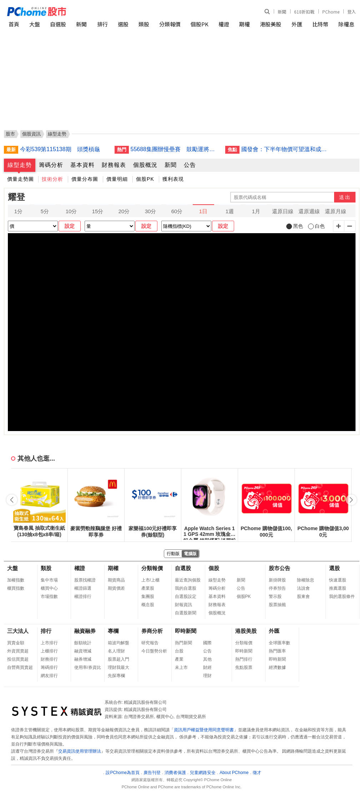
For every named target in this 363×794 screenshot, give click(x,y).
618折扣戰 (304, 12)
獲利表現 (173, 179)
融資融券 (85, 631)
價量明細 (117, 179)
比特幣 (320, 24)
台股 (179, 651)
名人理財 (116, 651)
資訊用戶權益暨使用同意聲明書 (204, 729)
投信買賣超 (18, 659)
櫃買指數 (15, 588)
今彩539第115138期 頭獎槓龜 (60, 149)
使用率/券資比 (87, 667)
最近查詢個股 (188, 580)
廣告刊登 (152, 772)
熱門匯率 (277, 651)
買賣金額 (15, 642)
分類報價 (170, 24)
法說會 (303, 588)
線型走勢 (19, 165)
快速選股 (337, 580)
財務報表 (114, 165)
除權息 (346, 24)
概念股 (147, 604)
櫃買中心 (49, 588)
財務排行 (49, 659)
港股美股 (270, 24)
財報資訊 (183, 604)
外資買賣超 (18, 651)
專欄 (113, 631)
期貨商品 (116, 580)
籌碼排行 (49, 667)
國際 (207, 642)
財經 (207, 667)
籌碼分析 (51, 165)
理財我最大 (118, 667)
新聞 (282, 12)
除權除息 (305, 580)
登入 (351, 12)
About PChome (234, 772)
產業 (179, 659)
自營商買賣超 (20, 667)
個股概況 (145, 165)
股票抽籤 (277, 604)
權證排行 (82, 596)
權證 (223, 24)
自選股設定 (185, 596)
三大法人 (18, 631)
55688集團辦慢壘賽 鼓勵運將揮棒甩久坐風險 (175, 149)
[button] (351, 500)
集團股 (147, 596)
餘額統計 (82, 642)
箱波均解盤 (118, 642)
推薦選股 (337, 588)
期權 (244, 24)
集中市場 (49, 580)
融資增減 (82, 651)
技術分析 (52, 179)
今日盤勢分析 (154, 651)
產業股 (147, 588)
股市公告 (279, 568)
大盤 (34, 24)
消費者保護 (175, 772)
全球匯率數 (279, 642)
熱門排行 (243, 659)
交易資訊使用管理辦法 (79, 751)
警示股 (275, 596)
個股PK (199, 24)
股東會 (303, 596)
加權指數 (15, 580)
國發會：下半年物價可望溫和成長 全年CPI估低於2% (286, 149)
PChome (330, 12)
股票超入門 (118, 659)
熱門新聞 (183, 642)
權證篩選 (82, 588)
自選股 (58, 24)
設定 (70, 226)
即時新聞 (185, 631)
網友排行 (49, 675)
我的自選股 (185, 588)
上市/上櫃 (150, 580)
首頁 (14, 24)
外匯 (297, 24)
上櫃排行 (49, 651)
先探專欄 (116, 675)
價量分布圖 (84, 179)
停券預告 (277, 588)
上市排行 (49, 642)
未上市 (181, 667)
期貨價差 (116, 588)
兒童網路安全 (203, 772)
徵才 (257, 772)
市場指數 (49, 596)
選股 (123, 24)
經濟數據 (277, 667)
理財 (207, 675)
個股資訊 (31, 134)
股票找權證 (85, 580)
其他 (207, 659)
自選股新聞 (185, 612)
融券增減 (82, 659)
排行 (102, 24)
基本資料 (82, 165)
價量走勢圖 (20, 179)
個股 (213, 568)
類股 (143, 24)
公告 (190, 165)
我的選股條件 (342, 596)
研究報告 (149, 642)
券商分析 (152, 631)
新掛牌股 (277, 580)
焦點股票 (243, 667)
